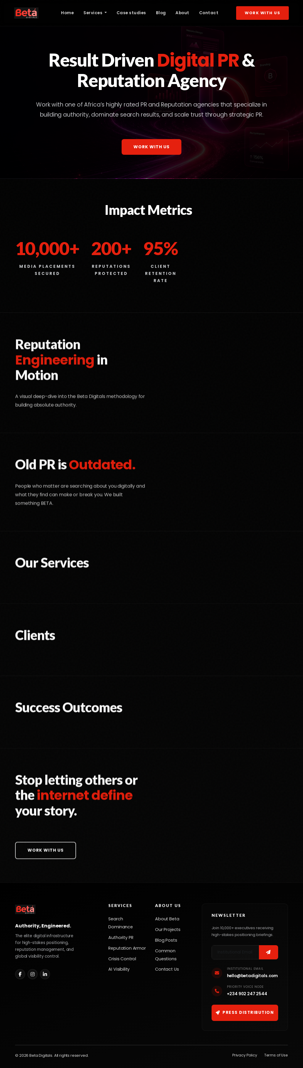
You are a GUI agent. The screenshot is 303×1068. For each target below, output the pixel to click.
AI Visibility (119, 969)
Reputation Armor (127, 948)
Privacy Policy (244, 1055)
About (182, 13)
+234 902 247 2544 (247, 994)
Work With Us (262, 12)
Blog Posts (166, 940)
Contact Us (167, 969)
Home (67, 13)
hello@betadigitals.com (252, 976)
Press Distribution (245, 1012)
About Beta (167, 919)
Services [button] (93, 13)
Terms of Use (276, 1055)
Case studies (131, 13)
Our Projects (167, 929)
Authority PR (120, 937)
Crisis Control (122, 959)
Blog (161, 13)
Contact (209, 13)
